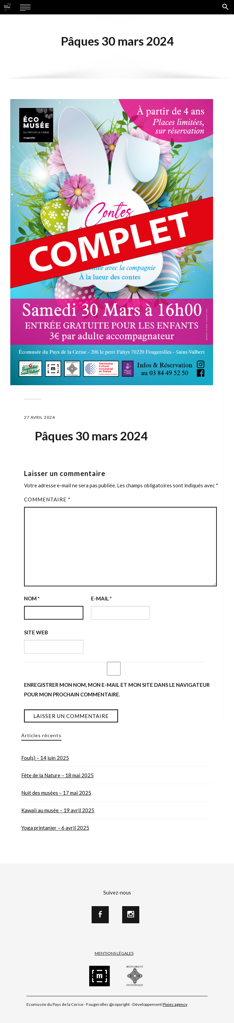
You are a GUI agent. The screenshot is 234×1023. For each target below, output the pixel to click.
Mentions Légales (114, 953)
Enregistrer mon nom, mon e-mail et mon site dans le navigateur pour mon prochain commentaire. (117, 689)
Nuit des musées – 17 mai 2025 (56, 793)
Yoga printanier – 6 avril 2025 (55, 828)
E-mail (101, 598)
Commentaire (47, 499)
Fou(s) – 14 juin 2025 (45, 758)
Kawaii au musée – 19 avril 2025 (57, 810)
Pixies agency (175, 1004)
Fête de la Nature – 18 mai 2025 (57, 775)
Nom (32, 598)
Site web (36, 632)
